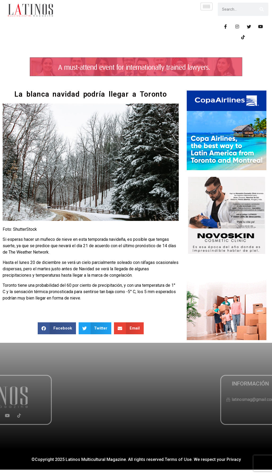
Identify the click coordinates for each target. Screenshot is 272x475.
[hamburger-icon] (206, 6)
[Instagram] (237, 27)
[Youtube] (261, 27)
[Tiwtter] (249, 27)
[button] (57, 328)
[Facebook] (226, 27)
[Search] (261, 9)
